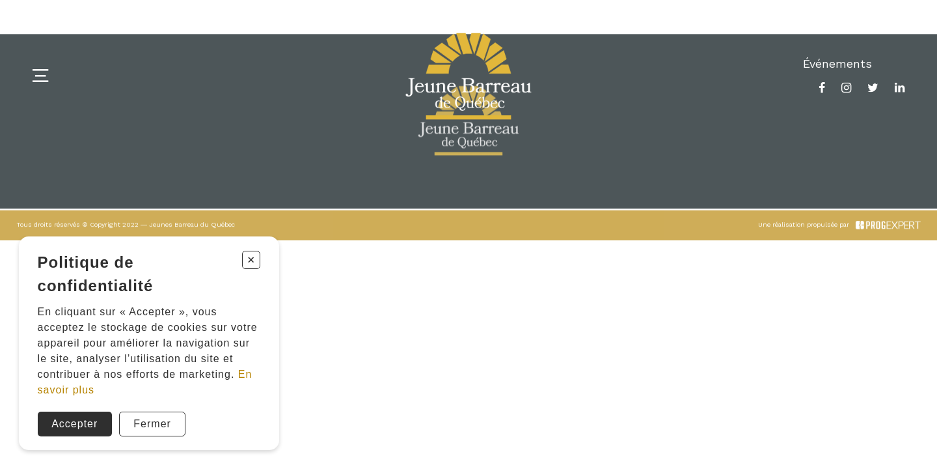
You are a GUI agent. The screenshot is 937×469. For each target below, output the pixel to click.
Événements (837, 63)
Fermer (152, 423)
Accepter (74, 423)
